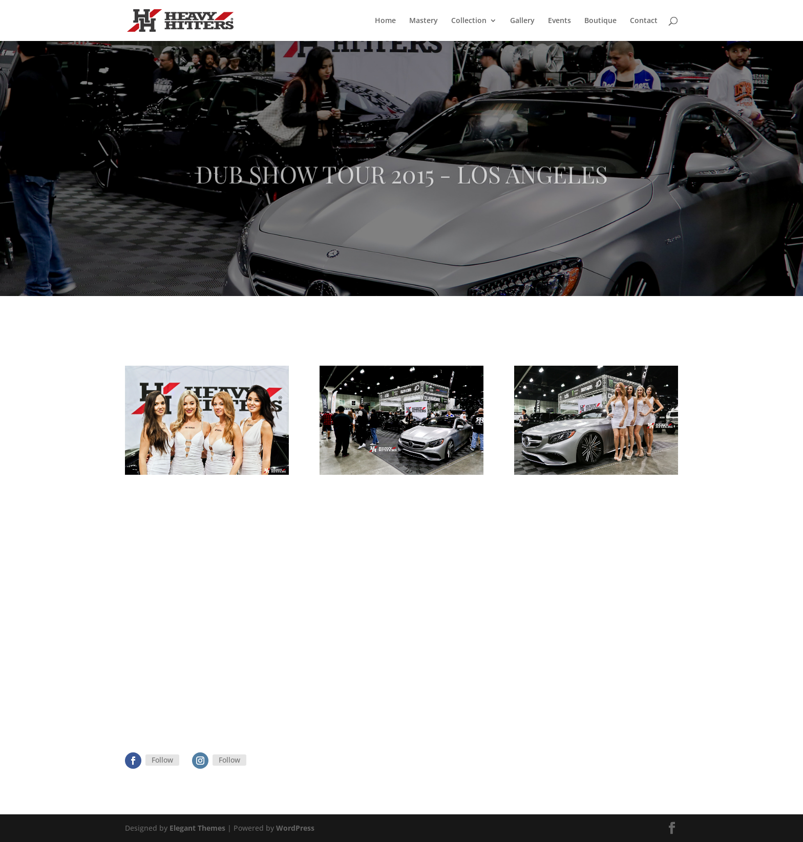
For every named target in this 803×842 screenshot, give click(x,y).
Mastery (423, 21)
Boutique (600, 21)
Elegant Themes (197, 828)
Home (385, 21)
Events (559, 21)
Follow (162, 760)
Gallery (522, 21)
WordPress (295, 828)
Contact (644, 21)
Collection (469, 21)
